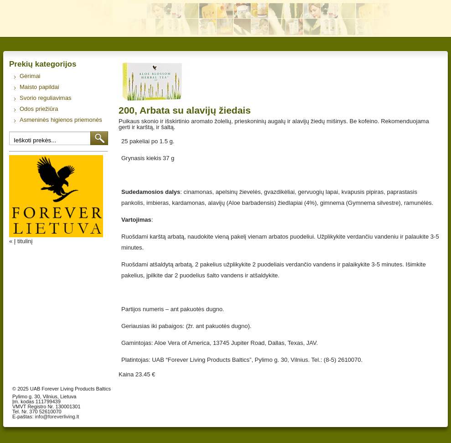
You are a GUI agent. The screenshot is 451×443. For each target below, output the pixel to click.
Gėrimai (30, 76)
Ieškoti (99, 138)
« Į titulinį (20, 241)
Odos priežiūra (39, 108)
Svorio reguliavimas (45, 97)
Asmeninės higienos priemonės (61, 119)
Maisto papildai (39, 86)
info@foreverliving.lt (57, 416)
